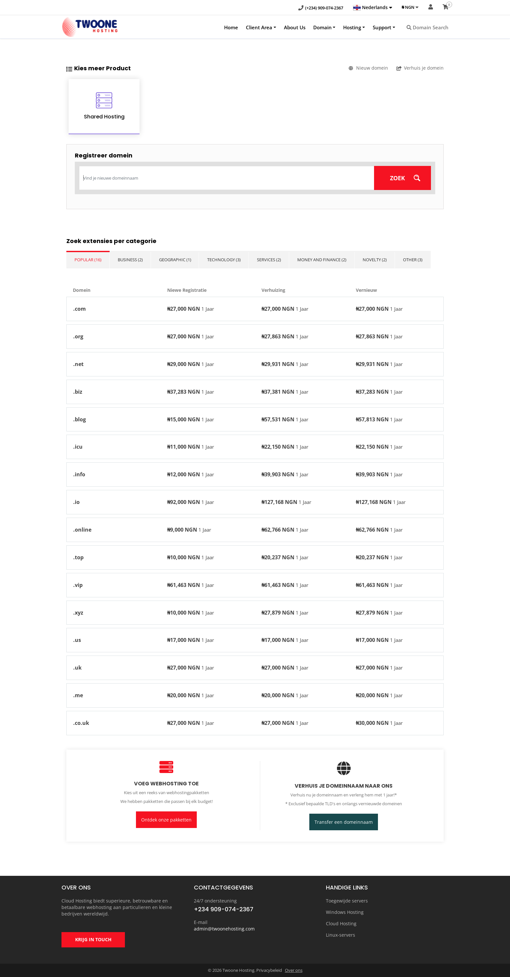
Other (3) (415, 260)
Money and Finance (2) (323, 260)
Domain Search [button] (428, 27)
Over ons (293, 970)
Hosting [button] (352, 27)
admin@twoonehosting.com (224, 929)
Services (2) (271, 260)
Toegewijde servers (347, 901)
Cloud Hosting (341, 923)
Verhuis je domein (420, 68)
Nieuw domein (368, 68)
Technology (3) (225, 260)
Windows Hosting (345, 912)
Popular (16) (87, 260)
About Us (294, 27)
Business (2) (130, 260)
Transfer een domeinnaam (344, 822)
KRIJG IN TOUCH (93, 940)
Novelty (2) (377, 260)
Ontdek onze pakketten (166, 820)
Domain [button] (322, 27)
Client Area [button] (259, 27)
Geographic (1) (176, 260)
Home (231, 27)
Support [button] (382, 27)
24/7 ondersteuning (215, 901)
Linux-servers (340, 935)
